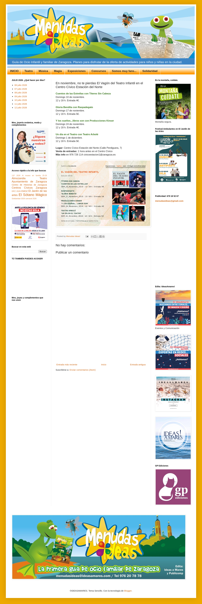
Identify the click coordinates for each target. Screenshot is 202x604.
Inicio (103, 364)
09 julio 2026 (21, 96)
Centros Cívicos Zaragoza (29, 187)
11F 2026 (16, 176)
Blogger (128, 590)
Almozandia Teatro (29, 178)
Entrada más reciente (66, 364)
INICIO (14, 71)
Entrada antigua (138, 364)
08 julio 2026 (21, 92)
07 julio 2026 (21, 89)
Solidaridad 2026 (18, 199)
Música (43, 71)
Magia (58, 71)
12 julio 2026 (21, 107)
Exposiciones (77, 71)
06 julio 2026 (21, 85)
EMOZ (24, 191)
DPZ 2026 (16, 191)
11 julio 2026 (21, 104)
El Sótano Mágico (33, 195)
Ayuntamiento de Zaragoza (29, 181)
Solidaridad (149, 71)
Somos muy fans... (124, 71)
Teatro (28, 71)
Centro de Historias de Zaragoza (29, 184)
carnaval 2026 (30, 199)
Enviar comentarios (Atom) (83, 370)
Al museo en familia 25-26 (34, 176)
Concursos (99, 71)
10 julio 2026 (21, 100)
